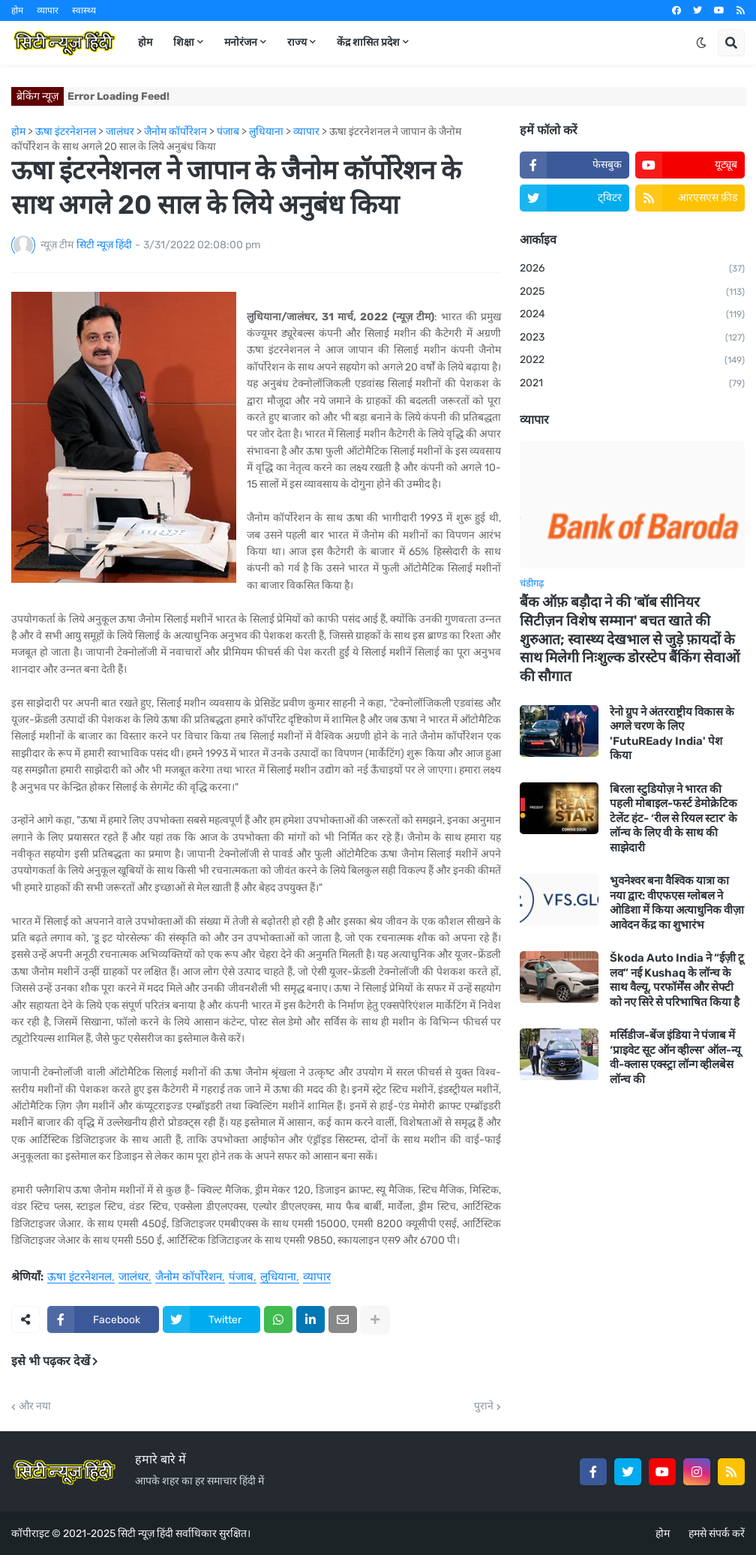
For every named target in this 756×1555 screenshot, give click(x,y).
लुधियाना (278, 1277)
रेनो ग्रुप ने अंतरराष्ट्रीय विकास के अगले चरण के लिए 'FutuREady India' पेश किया (672, 734)
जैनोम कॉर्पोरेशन (188, 1277)
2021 (632, 384)
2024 (632, 315)
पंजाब (241, 1277)
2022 (632, 360)
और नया (35, 1406)
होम (17, 10)
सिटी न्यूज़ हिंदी (145, 1533)
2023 (632, 338)
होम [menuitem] (145, 42)
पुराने (484, 1406)
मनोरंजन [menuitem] (240, 42)
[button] (701, 42)
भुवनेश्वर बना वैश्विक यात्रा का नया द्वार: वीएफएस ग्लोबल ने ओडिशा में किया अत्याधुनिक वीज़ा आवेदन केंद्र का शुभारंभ (677, 903)
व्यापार (47, 10)
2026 (632, 269)
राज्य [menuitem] (297, 42)
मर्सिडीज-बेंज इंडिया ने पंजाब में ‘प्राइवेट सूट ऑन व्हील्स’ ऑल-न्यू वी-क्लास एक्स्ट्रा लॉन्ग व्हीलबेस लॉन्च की (675, 1057)
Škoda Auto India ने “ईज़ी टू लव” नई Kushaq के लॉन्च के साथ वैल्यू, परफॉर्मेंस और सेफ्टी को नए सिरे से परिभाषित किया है (677, 980)
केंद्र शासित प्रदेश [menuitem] (368, 42)
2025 (632, 292)
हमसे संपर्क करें (716, 1533)
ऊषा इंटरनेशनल (79, 1277)
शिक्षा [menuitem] (183, 42)
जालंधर (133, 1277)
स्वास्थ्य (84, 10)
